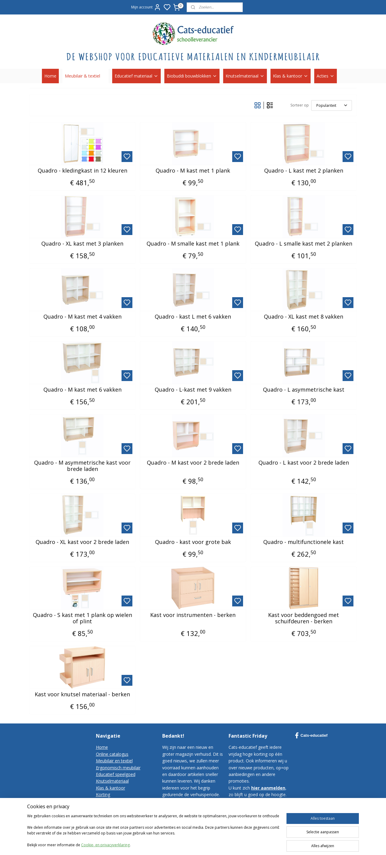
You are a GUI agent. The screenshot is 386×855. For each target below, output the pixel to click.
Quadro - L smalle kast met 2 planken (303, 243)
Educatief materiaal (136, 76)
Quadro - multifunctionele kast (303, 542)
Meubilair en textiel (114, 761)
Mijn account (146, 7)
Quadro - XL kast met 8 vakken (303, 316)
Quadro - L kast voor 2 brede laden (303, 462)
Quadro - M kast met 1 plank (193, 170)
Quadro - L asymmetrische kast (303, 389)
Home (50, 76)
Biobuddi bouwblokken (192, 76)
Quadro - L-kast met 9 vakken (193, 389)
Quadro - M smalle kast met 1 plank (193, 243)
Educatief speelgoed (115, 774)
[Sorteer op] (332, 105)
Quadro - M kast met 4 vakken (82, 316)
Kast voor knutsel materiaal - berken (82, 694)
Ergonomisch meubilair (118, 768)
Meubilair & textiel (85, 76)
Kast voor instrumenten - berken (193, 615)
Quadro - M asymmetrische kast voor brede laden (82, 465)
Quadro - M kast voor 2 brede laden (193, 462)
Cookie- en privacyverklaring (105, 852)
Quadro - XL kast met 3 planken (82, 243)
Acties (325, 76)
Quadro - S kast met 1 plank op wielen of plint (82, 618)
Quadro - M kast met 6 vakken (82, 389)
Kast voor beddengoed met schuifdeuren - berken (303, 618)
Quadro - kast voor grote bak (193, 542)
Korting (103, 794)
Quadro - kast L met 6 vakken (193, 316)
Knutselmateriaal (245, 76)
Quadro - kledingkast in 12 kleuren (82, 170)
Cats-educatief (311, 736)
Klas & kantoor (290, 76)
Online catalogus (112, 754)
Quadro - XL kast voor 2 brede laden (82, 542)
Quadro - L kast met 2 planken (303, 170)
